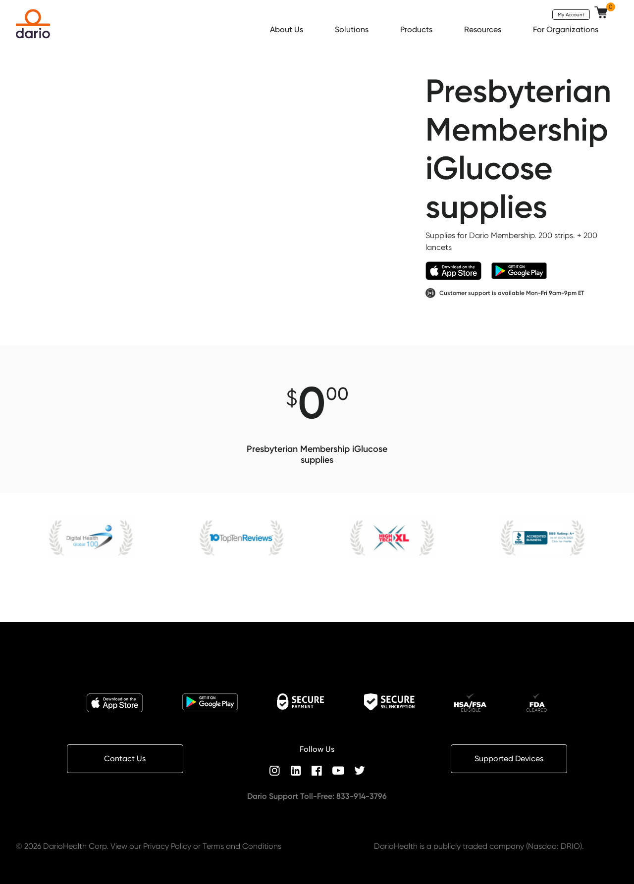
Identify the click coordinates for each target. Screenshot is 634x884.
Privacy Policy (167, 846)
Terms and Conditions (242, 846)
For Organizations (566, 29)
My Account (571, 14)
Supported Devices (509, 758)
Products (417, 29)
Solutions (352, 29)
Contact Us (125, 758)
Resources (483, 29)
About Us (287, 29)
